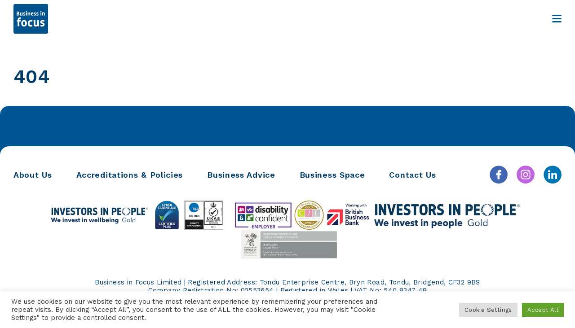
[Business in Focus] (30, 19)
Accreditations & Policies (129, 174)
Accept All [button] (542, 309)
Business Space (332, 174)
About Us (32, 174)
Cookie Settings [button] (488, 309)
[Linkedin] (553, 175)
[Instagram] (526, 175)
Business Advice (241, 174)
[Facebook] (499, 175)
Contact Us (412, 174)
